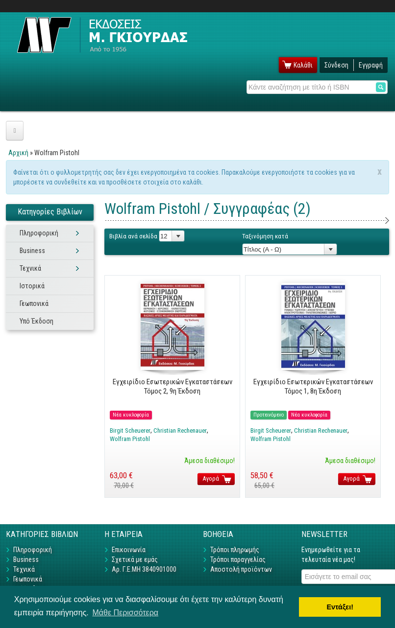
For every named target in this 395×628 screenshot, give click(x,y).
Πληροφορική (39, 233)
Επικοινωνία (129, 550)
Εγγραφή (371, 65)
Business (32, 251)
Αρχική (18, 153)
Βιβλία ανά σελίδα (133, 236)
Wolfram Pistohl (130, 438)
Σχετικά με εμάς (135, 559)
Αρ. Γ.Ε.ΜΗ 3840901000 (144, 569)
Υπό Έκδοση (36, 321)
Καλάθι (303, 65)
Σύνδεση (336, 65)
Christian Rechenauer (180, 430)
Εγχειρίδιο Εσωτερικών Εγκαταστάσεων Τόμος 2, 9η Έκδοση (172, 386)
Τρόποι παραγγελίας (238, 559)
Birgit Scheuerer (130, 430)
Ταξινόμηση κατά (265, 236)
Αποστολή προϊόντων (241, 569)
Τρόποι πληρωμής (234, 550)
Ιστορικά (32, 286)
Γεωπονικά (34, 303)
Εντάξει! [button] (339, 607)
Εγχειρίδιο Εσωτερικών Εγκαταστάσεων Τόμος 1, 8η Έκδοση (313, 386)
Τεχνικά (30, 268)
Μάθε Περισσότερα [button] (125, 612)
